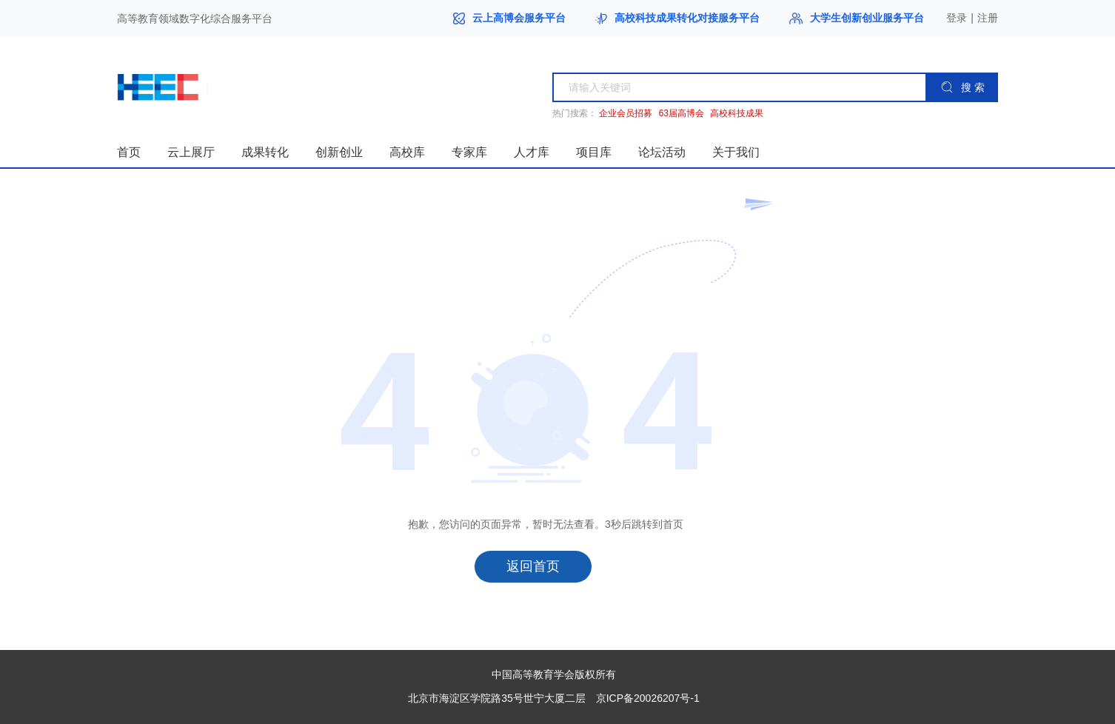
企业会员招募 (625, 113)
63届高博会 (681, 113)
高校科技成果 (736, 113)
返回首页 (533, 566)
